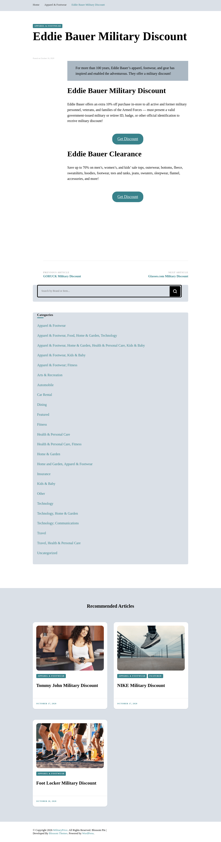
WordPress (88, 833)
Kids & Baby (46, 483)
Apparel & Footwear (47, 26)
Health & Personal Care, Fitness (59, 444)
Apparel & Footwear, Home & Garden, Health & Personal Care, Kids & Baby (91, 345)
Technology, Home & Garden (57, 513)
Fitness (42, 424)
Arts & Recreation (49, 375)
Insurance (44, 474)
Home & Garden (48, 454)
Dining (42, 404)
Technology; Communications (58, 523)
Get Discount (127, 139)
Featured (43, 414)
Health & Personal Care (53, 434)
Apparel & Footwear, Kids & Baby (61, 355)
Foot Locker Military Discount (66, 783)
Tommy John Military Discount (67, 685)
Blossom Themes (58, 833)
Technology (45, 503)
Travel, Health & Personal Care (59, 543)
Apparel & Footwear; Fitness (57, 365)
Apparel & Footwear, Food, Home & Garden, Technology (77, 335)
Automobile (45, 385)
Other (41, 493)
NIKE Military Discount (141, 685)
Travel (41, 533)
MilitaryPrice (60, 830)
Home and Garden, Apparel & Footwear (65, 464)
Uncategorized (47, 553)
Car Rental (44, 394)
